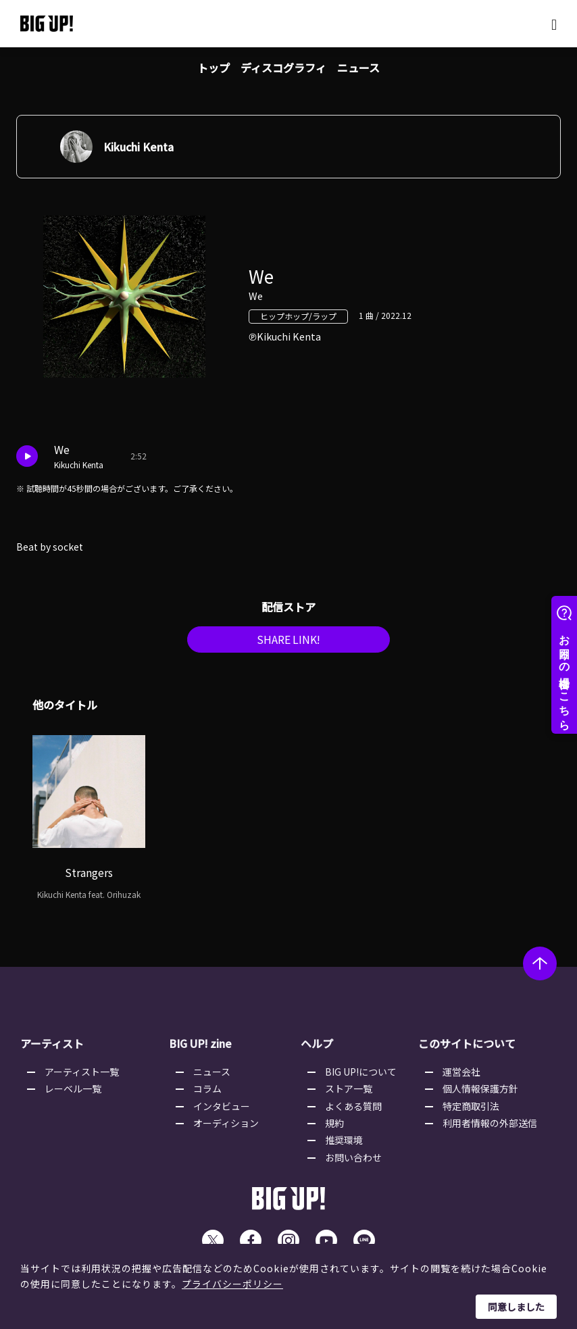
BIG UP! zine (201, 1048)
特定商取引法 (471, 1111)
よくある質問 (353, 1111)
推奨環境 (344, 1144)
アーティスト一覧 (82, 1076)
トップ (213, 67)
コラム (207, 1093)
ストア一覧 (348, 1093)
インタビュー (221, 1111)
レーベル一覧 (73, 1093)
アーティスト (52, 1048)
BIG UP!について (361, 1076)
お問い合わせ (353, 1162)
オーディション (226, 1127)
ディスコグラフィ (283, 67)
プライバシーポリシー (232, 1283)
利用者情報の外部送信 (490, 1127)
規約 (334, 1127)
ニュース (358, 67)
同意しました (516, 1306)
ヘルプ (317, 1048)
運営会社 (461, 1076)
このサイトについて (467, 1048)
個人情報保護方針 (480, 1093)
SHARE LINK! (288, 644)
